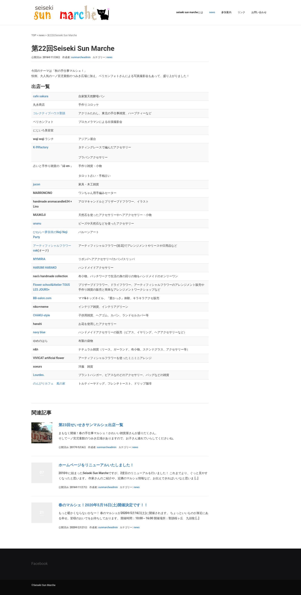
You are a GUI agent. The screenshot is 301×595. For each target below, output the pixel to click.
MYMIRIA (39, 259)
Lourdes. (39, 375)
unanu (37, 223)
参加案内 (226, 12)
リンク (241, 12)
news (212, 12)
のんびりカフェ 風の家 (49, 383)
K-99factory (40, 147)
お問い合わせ (259, 12)
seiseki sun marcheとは (189, 12)
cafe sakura (40, 96)
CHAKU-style (41, 315)
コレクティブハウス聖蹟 (49, 113)
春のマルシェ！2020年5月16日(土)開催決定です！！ (103, 505)
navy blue (39, 332)
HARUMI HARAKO (45, 267)
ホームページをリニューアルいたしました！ (96, 465)
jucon (36, 184)
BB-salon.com (42, 298)
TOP (33, 35)
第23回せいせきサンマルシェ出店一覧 (91, 425)
